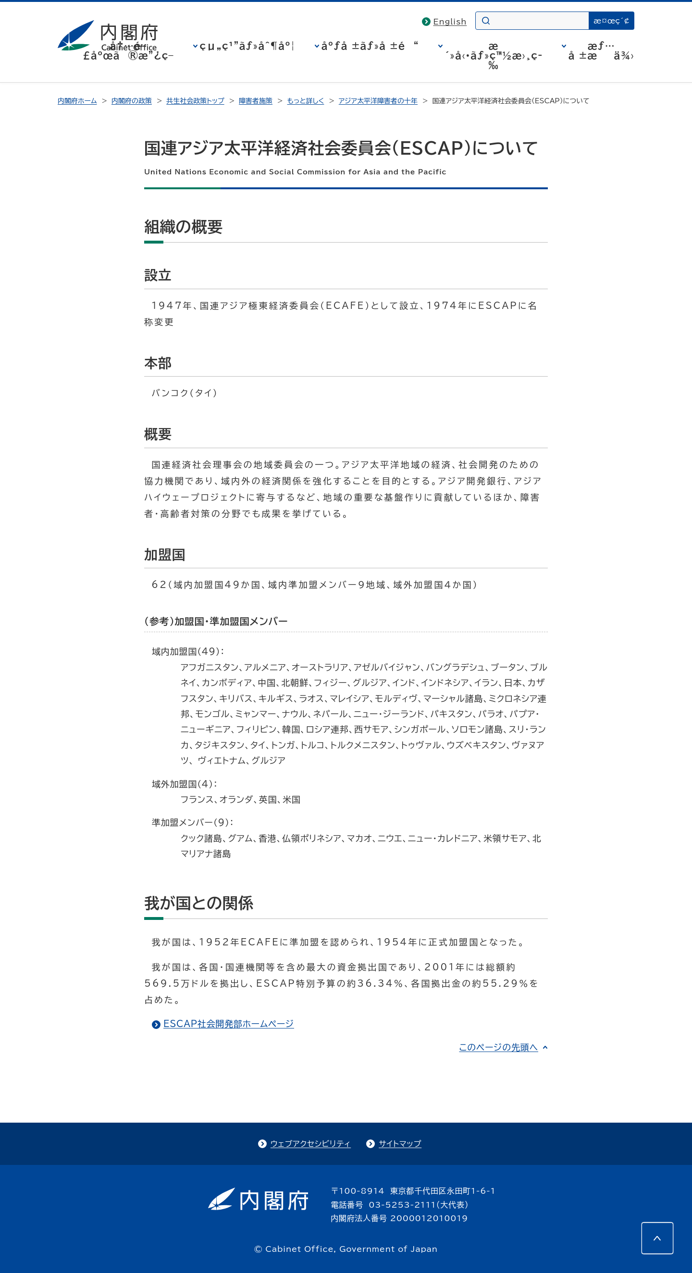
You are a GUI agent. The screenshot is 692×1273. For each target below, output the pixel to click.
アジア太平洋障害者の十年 (378, 101)
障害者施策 (255, 101)
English (450, 21)
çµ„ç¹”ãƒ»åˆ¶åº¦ (248, 45)
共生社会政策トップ (195, 101)
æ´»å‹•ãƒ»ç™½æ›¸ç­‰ (494, 55)
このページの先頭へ (498, 1047)
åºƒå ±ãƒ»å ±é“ (370, 45)
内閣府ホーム (77, 101)
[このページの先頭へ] (657, 1238)
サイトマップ (400, 1144)
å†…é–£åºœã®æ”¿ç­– (128, 50)
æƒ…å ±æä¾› (601, 50)
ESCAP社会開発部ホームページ (228, 1023)
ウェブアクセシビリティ (311, 1144)
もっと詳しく (305, 101)
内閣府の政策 (131, 101)
